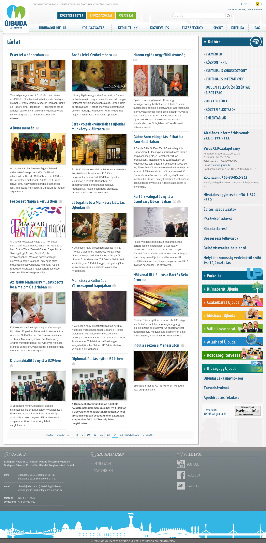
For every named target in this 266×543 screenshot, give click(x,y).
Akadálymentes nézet (257, 4)
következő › (133, 435)
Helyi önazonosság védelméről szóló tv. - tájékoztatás (232, 260)
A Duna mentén (22, 128)
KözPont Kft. (216, 62)
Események (214, 54)
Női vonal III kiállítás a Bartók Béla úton (160, 277)
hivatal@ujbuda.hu (28, 486)
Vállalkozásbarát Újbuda (227, 328)
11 (95, 434)
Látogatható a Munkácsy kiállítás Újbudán (98, 204)
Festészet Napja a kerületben (33, 201)
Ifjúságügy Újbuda (222, 368)
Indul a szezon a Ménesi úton (156, 345)
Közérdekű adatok (218, 219)
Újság (255, 27)
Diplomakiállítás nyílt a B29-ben (97, 358)
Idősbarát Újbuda (221, 315)
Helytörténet (217, 101)
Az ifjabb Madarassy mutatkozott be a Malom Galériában (36, 284)
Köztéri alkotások (221, 109)
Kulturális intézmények (225, 79)
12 (101, 434)
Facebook (182, 475)
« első (49, 435)
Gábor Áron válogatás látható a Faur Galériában (158, 139)
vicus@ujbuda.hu (221, 165)
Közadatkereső (216, 228)
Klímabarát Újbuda (222, 289)
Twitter (182, 486)
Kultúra (237, 27)
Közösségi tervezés (223, 355)
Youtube (182, 464)
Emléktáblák (216, 117)
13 (108, 434)
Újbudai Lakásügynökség (223, 378)
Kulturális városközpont (226, 70)
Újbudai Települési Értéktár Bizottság (228, 90)
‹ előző (60, 435)
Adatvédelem (103, 470)
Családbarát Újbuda (223, 302)
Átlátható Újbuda (221, 342)
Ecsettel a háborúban (27, 54)
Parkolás (214, 276)
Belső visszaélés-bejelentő (225, 248)
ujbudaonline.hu (52, 27)
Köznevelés (159, 27)
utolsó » (148, 435)
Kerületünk (128, 27)
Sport (218, 27)
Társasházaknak (216, 387)
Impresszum (102, 463)
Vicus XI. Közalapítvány (222, 148)
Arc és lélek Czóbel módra (92, 54)
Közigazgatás (93, 27)
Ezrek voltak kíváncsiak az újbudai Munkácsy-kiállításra (98, 126)
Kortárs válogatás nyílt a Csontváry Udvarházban (153, 199)
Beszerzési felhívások (221, 238)
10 (88, 434)
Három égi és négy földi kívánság (159, 54)
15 (121, 434)
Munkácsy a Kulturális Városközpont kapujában (91, 283)
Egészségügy (192, 27)
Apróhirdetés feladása (221, 397)
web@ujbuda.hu (27, 490)
